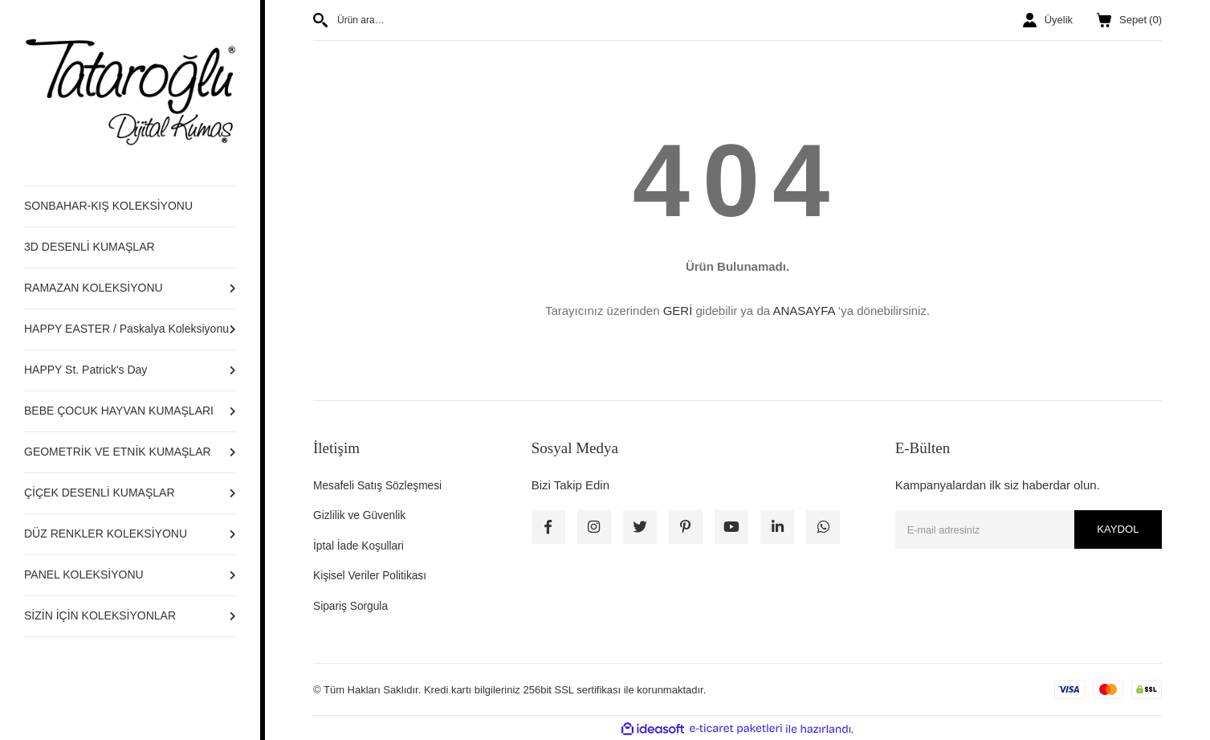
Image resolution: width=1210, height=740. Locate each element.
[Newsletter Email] (1028, 529)
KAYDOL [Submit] (1115, 529)
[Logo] (130, 92)
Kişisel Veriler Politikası (375, 575)
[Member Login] (1048, 20)
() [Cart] (1129, 20)
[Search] (519, 20)
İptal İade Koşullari (362, 545)
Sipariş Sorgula (354, 605)
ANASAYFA (803, 310)
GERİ (678, 310)
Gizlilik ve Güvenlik (363, 514)
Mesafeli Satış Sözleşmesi (383, 485)
